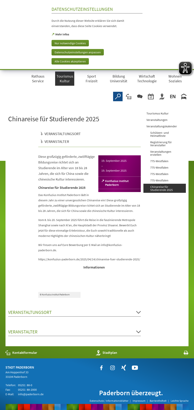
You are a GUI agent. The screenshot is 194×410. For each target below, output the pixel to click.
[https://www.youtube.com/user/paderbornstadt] (135, 368)
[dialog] (97, 35)
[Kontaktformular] (129, 96)
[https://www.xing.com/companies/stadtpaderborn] (124, 368)
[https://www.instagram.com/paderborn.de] (113, 368)
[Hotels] (184, 96)
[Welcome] (173, 96)
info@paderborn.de (30, 394)
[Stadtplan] (162, 96)
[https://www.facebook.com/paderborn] (101, 368)
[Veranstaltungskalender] (151, 96)
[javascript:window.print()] (183, 353)
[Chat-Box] (140, 96)
